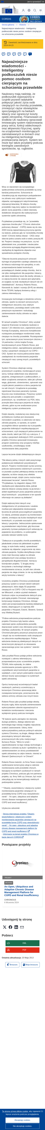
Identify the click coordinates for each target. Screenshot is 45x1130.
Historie (22, 25)
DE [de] (4, 54)
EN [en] (9, 54)
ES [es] (14, 54)
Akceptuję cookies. (22, 1120)
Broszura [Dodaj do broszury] (12, 964)
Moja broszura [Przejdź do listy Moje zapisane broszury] (30, 965)
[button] (29, 10)
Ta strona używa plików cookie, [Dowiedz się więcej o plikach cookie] (15, 1111)
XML (24, 943)
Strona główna (8, 25)
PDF (24, 950)
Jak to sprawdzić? (35, 2)
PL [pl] (30, 54)
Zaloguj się (23, 10)
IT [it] (24, 54)
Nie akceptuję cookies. (22, 1126)
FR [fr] (19, 54)
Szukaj (34, 10)
